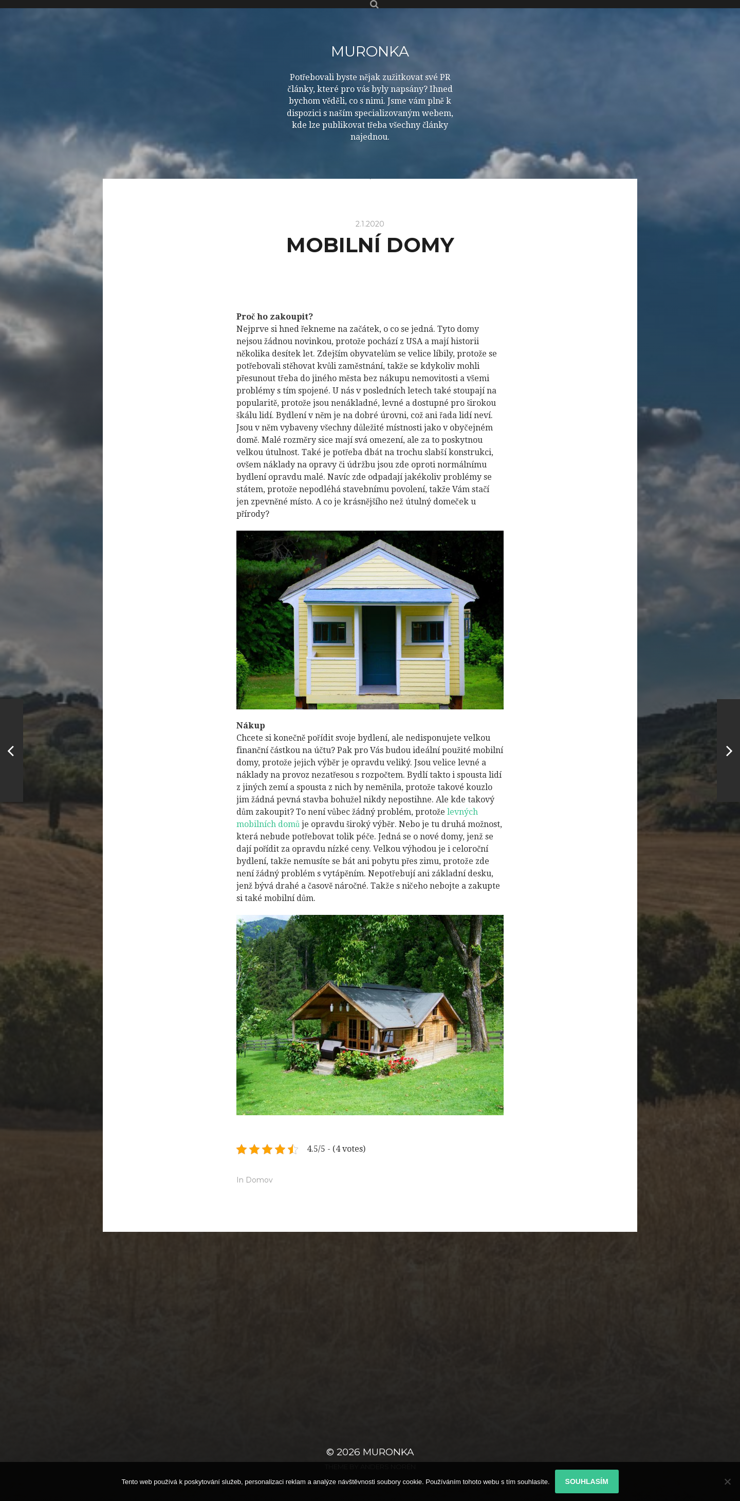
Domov (259, 1180)
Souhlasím (586, 1481)
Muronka (370, 51)
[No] (727, 1481)
